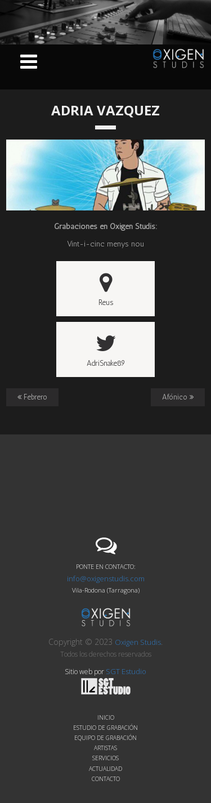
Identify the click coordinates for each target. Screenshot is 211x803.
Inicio (105, 717)
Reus (105, 289)
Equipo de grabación (105, 738)
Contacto (106, 779)
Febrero (32, 397)
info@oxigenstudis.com (106, 578)
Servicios (105, 758)
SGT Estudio (113, 680)
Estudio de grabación (105, 728)
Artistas (105, 748)
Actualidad (105, 769)
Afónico (178, 397)
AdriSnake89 (106, 350)
